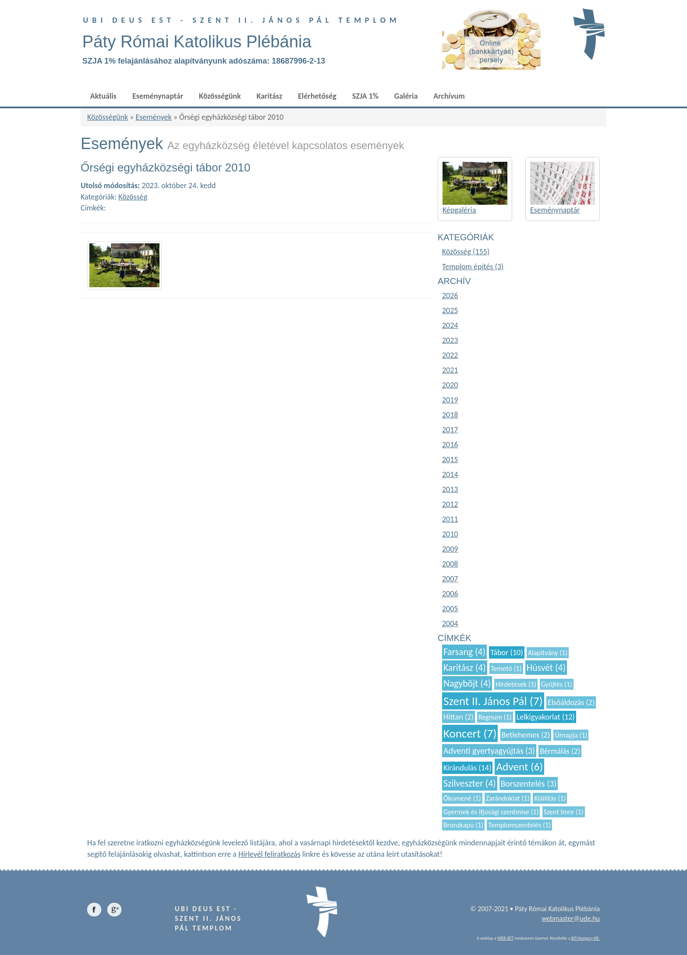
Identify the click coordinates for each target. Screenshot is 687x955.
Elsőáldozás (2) (571, 702)
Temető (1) (506, 668)
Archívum (448, 96)
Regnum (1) (495, 717)
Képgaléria (459, 210)
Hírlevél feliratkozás (269, 854)
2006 (450, 594)
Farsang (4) (464, 652)
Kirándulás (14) (467, 768)
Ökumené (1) (462, 798)
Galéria (406, 96)
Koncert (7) (469, 733)
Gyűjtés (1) (556, 684)
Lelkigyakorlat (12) (546, 717)
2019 (450, 400)
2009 (450, 549)
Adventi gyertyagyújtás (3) (489, 750)
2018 (450, 415)
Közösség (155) (465, 252)
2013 (450, 489)
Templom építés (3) (473, 266)
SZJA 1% (365, 96)
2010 (450, 534)
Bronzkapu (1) (463, 825)
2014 (450, 474)
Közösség (132, 197)
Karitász (269, 96)
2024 (450, 325)
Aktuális (103, 96)
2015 (450, 459)
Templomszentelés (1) (519, 825)
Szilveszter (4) (469, 783)
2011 (450, 519)
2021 (450, 370)
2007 (450, 579)
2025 (450, 310)
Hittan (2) (458, 717)
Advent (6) (519, 766)
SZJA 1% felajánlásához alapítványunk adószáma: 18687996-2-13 (204, 61)
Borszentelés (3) (529, 783)
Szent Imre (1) (564, 812)
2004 (450, 623)
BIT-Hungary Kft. (585, 938)
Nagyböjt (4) (467, 683)
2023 (450, 340)
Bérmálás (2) (560, 751)
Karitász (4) (464, 667)
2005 (450, 608)
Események (153, 117)
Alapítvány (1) (548, 653)
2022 (450, 355)
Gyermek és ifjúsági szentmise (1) (490, 812)
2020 (450, 385)
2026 (450, 295)
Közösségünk (220, 96)
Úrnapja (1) (571, 735)
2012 (450, 504)
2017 (450, 430)
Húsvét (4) (546, 667)
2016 (450, 444)
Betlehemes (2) (526, 735)
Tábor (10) (506, 652)
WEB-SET (505, 938)
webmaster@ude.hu (571, 918)
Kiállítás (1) (550, 798)
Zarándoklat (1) (508, 798)
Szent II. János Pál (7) (493, 701)
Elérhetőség (317, 96)
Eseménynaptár (157, 96)
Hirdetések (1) (516, 684)
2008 (450, 564)
